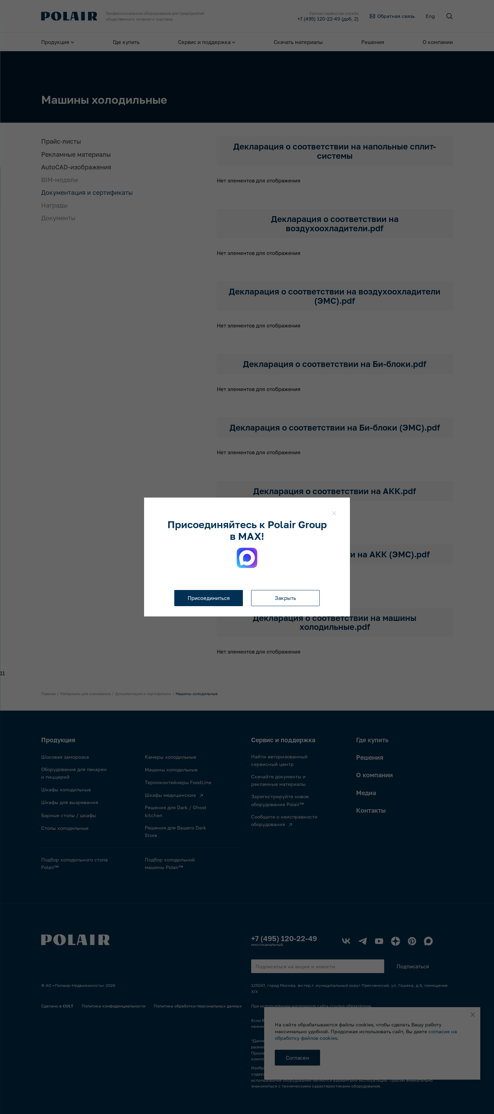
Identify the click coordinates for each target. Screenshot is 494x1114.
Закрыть (285, 598)
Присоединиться (209, 598)
